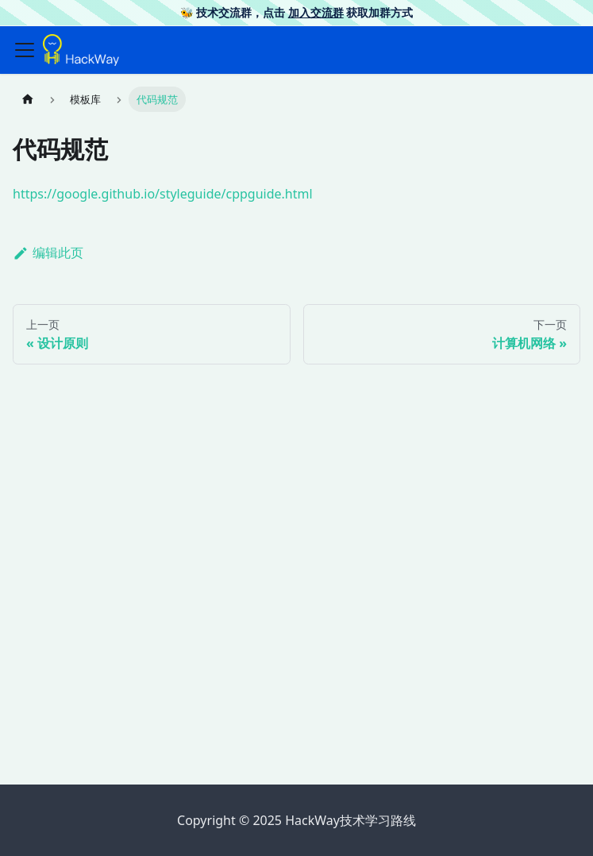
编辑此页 (48, 252)
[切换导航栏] (25, 50)
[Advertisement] (296, 648)
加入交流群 (316, 12)
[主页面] (28, 99)
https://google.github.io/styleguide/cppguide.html (163, 193)
